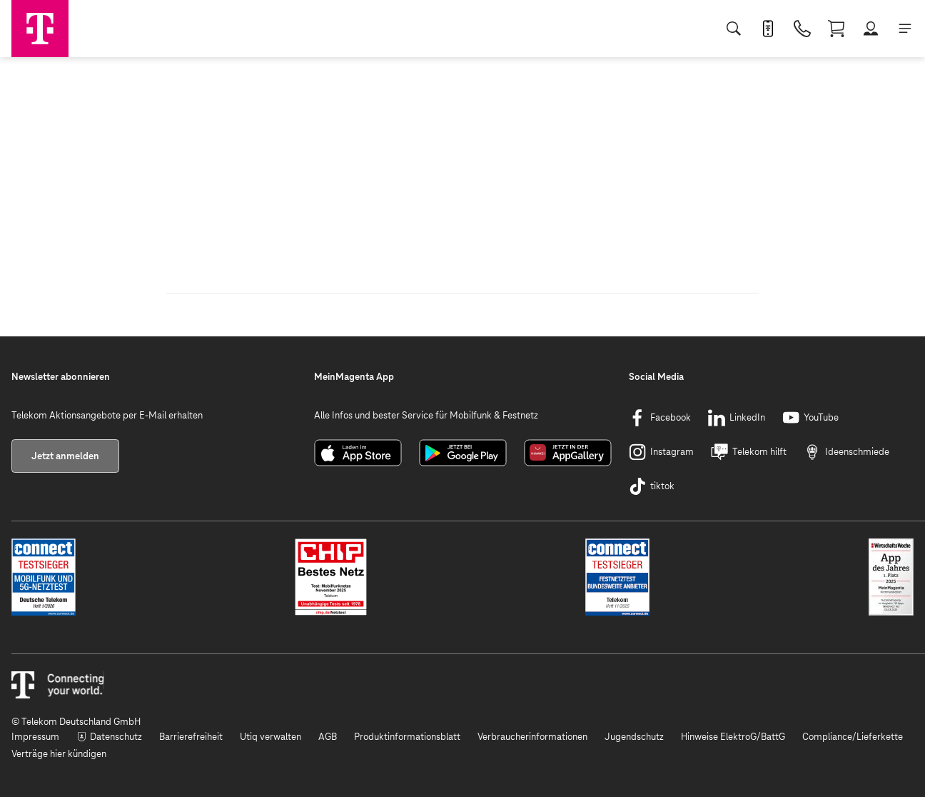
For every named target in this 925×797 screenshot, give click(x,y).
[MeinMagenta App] (768, 28)
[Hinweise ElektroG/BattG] (733, 737)
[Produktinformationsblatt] (407, 737)
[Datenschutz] (109, 737)
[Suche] (734, 28)
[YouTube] (810, 417)
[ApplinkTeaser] (358, 463)
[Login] (871, 28)
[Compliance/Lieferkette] (852, 737)
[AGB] (327, 737)
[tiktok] (651, 486)
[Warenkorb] (836, 28)
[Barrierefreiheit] (191, 737)
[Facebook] (660, 417)
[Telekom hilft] (749, 452)
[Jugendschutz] (634, 737)
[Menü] (905, 28)
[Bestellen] (802, 28)
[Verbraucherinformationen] (532, 737)
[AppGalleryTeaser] (568, 463)
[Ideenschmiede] (846, 452)
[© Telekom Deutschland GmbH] (462, 722)
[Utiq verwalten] (270, 737)
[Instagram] (661, 452)
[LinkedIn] (736, 417)
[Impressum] (35, 737)
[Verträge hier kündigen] (58, 754)
